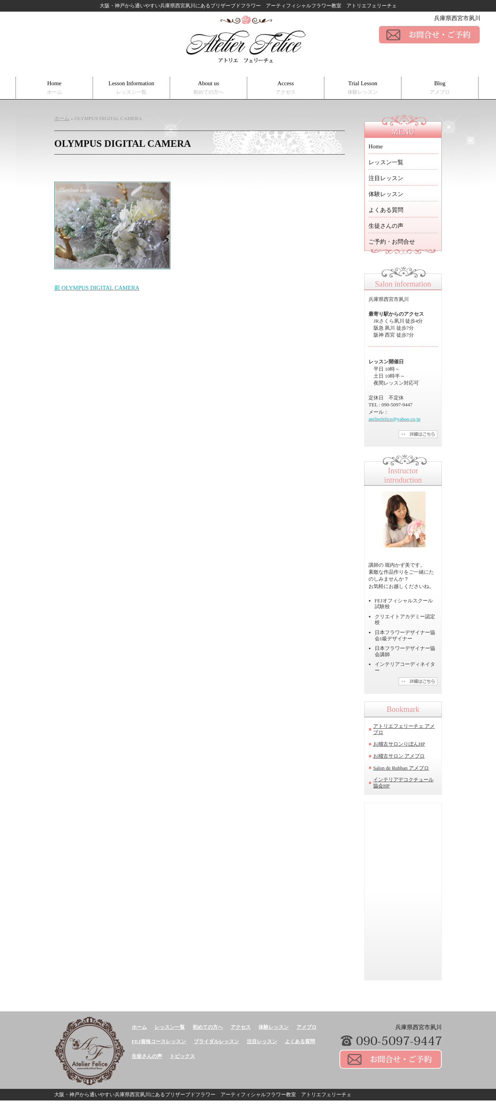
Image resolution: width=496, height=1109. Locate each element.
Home (54, 87)
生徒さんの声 (386, 226)
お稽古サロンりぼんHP (399, 744)
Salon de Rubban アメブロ (401, 768)
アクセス (241, 1027)
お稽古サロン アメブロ (399, 756)
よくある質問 (386, 210)
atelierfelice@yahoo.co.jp (394, 419)
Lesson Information (131, 87)
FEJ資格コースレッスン (159, 1041)
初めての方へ (208, 1027)
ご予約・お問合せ (392, 242)
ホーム (139, 1027)
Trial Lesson (363, 87)
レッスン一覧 (386, 162)
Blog (440, 87)
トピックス (182, 1056)
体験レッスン (386, 194)
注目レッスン (386, 178)
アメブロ (306, 1027)
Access (286, 87)
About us (208, 87)
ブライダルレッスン (216, 1041)
